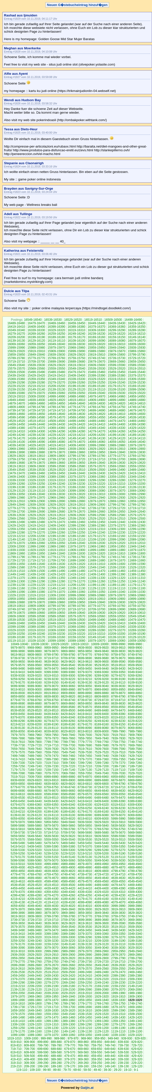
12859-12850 (137, 501)
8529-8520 (34, 710)
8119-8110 (51, 728)
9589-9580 (135, 661)
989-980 (59, 1038)
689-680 (56, 1049)
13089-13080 (96, 490)
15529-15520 (116, 368)
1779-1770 (85, 1003)
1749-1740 (135, 1003)
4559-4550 (118, 881)
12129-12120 (56, 539)
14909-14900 (96, 400)
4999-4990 (51, 864)
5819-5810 (18, 829)
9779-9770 (85, 654)
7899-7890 (18, 738)
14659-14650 (36, 414)
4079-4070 (118, 902)
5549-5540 (68, 839)
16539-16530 (53, 319)
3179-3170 (18, 944)
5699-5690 (85, 832)
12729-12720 (116, 508)
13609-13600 (36, 466)
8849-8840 (34, 696)
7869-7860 (68, 738)
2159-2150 (118, 986)
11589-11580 (16, 567)
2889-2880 (101, 954)
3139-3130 (85, 944)
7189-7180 (135, 766)
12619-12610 (56, 515)
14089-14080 (56, 442)
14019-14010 (56, 445)
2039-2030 (51, 993)
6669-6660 (68, 790)
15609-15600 (96, 365)
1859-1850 (85, 1000)
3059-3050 (85, 947)
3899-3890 (18, 913)
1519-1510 (118, 1014)
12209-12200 (36, 536)
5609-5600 (101, 836)
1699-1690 (85, 1007)
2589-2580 (68, 968)
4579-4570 (85, 881)
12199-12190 (56, 536)
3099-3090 (18, 947)
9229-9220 (68, 679)
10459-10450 (36, 623)
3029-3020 (135, 947)
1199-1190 (118, 1028)
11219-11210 (56, 585)
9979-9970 (18, 647)
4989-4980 (68, 864)
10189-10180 (16, 637)
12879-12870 (96, 501)
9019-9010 (18, 689)
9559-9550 (51, 665)
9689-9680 (101, 658)
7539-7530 (85, 752)
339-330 (123, 1059)
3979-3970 (18, 909)
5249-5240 (34, 853)
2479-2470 (118, 972)
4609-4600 (34, 881)
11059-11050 (96, 592)
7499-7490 (18, 756)
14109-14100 (16, 442)
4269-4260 (68, 895)
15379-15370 (137, 375)
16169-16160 (96, 337)
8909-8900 (68, 693)
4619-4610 (18, 881)
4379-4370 (18, 892)
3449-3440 (101, 930)
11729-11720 (16, 560)
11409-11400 (96, 574)
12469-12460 (76, 522)
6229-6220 (135, 808)
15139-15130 (56, 389)
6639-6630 (118, 790)
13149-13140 (116, 487)
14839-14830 (96, 403)
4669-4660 (68, 878)
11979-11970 (76, 546)
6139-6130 (18, 815)
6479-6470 (118, 797)
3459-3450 (85, 930)
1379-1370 (85, 1021)
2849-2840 (34, 958)
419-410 (15, 1059)
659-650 (96, 1049)
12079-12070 (16, 543)
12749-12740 (76, 508)
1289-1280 (101, 1024)
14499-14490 (76, 421)
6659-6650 (85, 790)
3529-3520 (101, 927)
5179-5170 (18, 857)
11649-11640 (36, 564)
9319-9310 (51, 675)
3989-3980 (135, 906)
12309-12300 (116, 529)
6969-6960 (101, 777)
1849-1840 (101, 1000)
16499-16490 (133, 319)
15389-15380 (116, 375)
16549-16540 (33, 319)
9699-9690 (85, 658)
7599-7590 (118, 749)
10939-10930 (56, 599)
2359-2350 (51, 979)
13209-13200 (137, 483)
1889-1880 (34, 1000)
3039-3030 (118, 947)
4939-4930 (18, 867)
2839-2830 (51, 958)
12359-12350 (16, 529)
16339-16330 (36, 330)
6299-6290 (18, 808)
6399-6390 (118, 801)
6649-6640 (101, 790)
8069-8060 (135, 728)
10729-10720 (56, 609)
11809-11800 (137, 553)
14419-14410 (96, 424)
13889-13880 (36, 452)
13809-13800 (56, 456)
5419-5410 (18, 846)
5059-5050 (85, 860)
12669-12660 (96, 511)
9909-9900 (135, 647)
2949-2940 (135, 951)
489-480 (56, 1056)
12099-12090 (116, 539)
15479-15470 (76, 372)
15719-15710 (16, 361)
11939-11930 (16, 550)
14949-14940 (16, 400)
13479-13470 (16, 473)
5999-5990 (118, 818)
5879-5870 (51, 825)
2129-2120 (34, 989)
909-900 (29, 1042)
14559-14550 (96, 417)
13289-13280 (116, 480)
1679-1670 (118, 1007)
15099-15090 (137, 389)
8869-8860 (135, 693)
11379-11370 (16, 578)
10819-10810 (16, 606)
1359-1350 (118, 1021)
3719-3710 (51, 920)
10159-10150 (76, 637)
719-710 (15, 1049)
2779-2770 (18, 961)
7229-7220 (68, 766)
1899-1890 (18, 1000)
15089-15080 (16, 393)
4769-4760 (34, 874)
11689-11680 (96, 560)
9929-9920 (101, 647)
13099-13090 (76, 490)
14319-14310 (16, 431)
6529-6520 (34, 797)
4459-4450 (18, 888)
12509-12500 (137, 518)
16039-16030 (76, 344)
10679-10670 (16, 613)
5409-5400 (34, 846)
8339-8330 (85, 717)
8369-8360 (34, 717)
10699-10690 (116, 609)
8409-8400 (101, 714)
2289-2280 (34, 982)
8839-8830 (51, 696)
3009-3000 (34, 951)
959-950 (99, 1038)
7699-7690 (85, 745)
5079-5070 (51, 860)
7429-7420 (135, 756)
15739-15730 (116, 358)
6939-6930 (18, 780)
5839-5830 (118, 825)
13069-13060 (137, 490)
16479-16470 (36, 323)
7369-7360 (101, 759)
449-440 (109, 1056)
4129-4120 (34, 902)
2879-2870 (118, 954)
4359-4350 (51, 892)
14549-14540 (116, 417)
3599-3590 (118, 923)
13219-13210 (116, 483)
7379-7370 (85, 759)
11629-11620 (76, 564)
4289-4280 (34, 895)
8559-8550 (118, 707)
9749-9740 (135, 654)
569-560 (83, 1052)
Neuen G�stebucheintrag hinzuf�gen (77, 5)
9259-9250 (18, 679)
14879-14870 (16, 403)
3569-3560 (34, 927)
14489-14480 (96, 421)
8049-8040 (34, 731)
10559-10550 (116, 616)
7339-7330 (18, 763)
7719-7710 (51, 745)
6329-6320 (101, 804)
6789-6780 (135, 783)
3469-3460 (68, 930)
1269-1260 (135, 1024)
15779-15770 (36, 358)
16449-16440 (96, 323)
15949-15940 (116, 347)
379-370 (69, 1059)
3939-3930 (85, 909)
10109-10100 (36, 640)
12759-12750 (56, 508)
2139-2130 (18, 989)
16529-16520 (73, 319)
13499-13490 (116, 469)
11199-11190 (96, 585)
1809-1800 (34, 1003)
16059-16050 (36, 344)
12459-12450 (96, 522)
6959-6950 (118, 777)
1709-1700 (68, 1007)
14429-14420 (76, 424)
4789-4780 (135, 871)
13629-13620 (137, 463)
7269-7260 (135, 763)
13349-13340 (137, 476)
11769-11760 (76, 557)
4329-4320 (101, 892)
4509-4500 (68, 885)
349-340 (109, 1059)
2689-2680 (34, 965)
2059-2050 (18, 993)
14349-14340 (96, 428)
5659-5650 (18, 836)
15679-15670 (96, 361)
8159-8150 (118, 724)
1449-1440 (101, 1017)
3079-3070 (51, 947)
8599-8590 (51, 707)
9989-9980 (135, 644)
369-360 (83, 1059)
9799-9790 (51, 654)
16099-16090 (96, 340)
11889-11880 (116, 550)
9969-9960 (34, 647)
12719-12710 (137, 508)
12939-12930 (116, 497)
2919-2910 (51, 954)
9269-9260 (135, 675)
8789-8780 (135, 696)
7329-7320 (34, 763)
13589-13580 (76, 466)
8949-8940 (135, 689)
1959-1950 (51, 996)
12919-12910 (16, 501)
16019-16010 (116, 344)
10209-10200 (116, 633)
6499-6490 (85, 797)
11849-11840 (56, 553)
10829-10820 (137, 602)
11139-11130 (76, 588)
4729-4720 (101, 874)
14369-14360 (56, 428)
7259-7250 (18, 766)
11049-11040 (116, 592)
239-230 (123, 1063)
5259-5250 (18, 853)
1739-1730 (18, 1007)
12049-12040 (76, 543)
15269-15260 (76, 382)
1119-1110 (118, 1031)
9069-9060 (68, 686)
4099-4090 (85, 902)
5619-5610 (85, 836)
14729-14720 (36, 410)
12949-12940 (96, 497)
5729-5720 (34, 832)
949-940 (113, 1038)
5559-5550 (51, 839)
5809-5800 (34, 829)
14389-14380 (16, 428)
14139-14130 (96, 438)
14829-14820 (116, 403)
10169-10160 (56, 637)
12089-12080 (137, 539)
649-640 (109, 1049)
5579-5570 (18, 839)
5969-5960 (34, 822)
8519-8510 (51, 710)
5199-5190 (118, 853)
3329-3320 (34, 937)
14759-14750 (116, 407)
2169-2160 (101, 986)
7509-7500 (135, 752)
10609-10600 (16, 616)
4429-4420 (68, 888)
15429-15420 (36, 375)
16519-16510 (93, 319)
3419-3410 (18, 934)
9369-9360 (101, 672)
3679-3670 (118, 920)
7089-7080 (34, 773)
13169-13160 (76, 487)
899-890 (42, 1042)
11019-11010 (36, 595)
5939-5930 (85, 822)
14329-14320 (137, 428)
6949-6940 (135, 777)
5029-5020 (135, 860)
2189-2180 (68, 986)
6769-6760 (34, 787)
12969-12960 (56, 497)
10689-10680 (137, 609)
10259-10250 (16, 633)
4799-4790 (118, 871)
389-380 (56, 1059)
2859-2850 (18, 958)
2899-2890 (85, 954)
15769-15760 (56, 358)
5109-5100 (135, 857)
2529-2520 (34, 972)
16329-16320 (56, 330)
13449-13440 (76, 473)
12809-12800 (96, 504)
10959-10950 (16, 599)
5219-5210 (85, 853)
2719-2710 (118, 961)
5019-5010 (18, 864)
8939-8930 (18, 693)
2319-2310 (118, 979)
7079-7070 (51, 773)
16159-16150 (116, 337)
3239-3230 (51, 940)
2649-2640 (101, 965)
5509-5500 (135, 839)
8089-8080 (101, 728)
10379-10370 (56, 626)
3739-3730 (18, 920)
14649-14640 (56, 414)
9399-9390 (51, 672)
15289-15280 (36, 382)
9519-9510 (118, 665)
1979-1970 (18, 996)
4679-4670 (51, 878)
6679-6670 (51, 790)
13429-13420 (116, 473)
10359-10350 (96, 626)
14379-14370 (36, 428)
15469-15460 (96, 372)
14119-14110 (137, 438)
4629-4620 (135, 878)
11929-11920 (36, 550)
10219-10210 (96, 633)
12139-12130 (36, 539)
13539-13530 (36, 469)
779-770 (69, 1045)
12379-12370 (116, 525)
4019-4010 (85, 906)
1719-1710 (51, 1007)
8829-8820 (68, 696)
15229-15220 (16, 386)
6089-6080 (101, 815)
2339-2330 (85, 979)
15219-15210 (36, 386)
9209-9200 (101, 679)
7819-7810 (18, 742)
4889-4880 (101, 867)
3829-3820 (135, 913)
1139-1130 (85, 1031)
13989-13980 (116, 445)
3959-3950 (51, 909)
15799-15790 (137, 354)
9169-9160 (34, 682)
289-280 (56, 1063)
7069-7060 (68, 773)
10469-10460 (16, 623)
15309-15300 (137, 379)
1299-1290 (85, 1024)
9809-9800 (34, 654)
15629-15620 (56, 365)
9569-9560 (34, 665)
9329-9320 (34, 675)
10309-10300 (56, 630)
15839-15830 (56, 354)
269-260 (83, 1063)
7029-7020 (135, 773)
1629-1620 (68, 1010)
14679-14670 (137, 410)
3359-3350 (118, 934)
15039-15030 (116, 393)
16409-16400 (36, 326)
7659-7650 (18, 749)
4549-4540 (135, 881)
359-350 (96, 1059)
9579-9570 (18, 665)
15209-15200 (56, 386)
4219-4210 (18, 899)
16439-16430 (116, 323)
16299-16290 (116, 330)
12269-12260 (56, 532)
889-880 (56, 1042)
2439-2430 (51, 975)
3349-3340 (135, 934)
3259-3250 (18, 940)
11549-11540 (96, 567)
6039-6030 (51, 818)
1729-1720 (34, 1007)
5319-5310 (51, 850)
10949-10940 (36, 599)
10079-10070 (96, 640)
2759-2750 (51, 961)
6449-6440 (34, 801)
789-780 (56, 1045)
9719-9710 (51, 658)
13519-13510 (76, 469)
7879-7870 (51, 738)
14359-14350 (76, 428)
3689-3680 (101, 920)
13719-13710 (96, 459)
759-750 (96, 1045)
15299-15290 (16, 382)
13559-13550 (137, 466)
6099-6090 (85, 815)
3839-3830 (118, 913)
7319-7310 (51, 763)
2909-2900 (68, 954)
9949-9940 (68, 647)
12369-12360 (137, 525)
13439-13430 (96, 473)
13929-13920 (96, 449)
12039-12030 (96, 543)
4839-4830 (51, 871)
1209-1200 (101, 1028)
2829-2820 (68, 958)
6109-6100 (68, 815)
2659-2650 (85, 965)
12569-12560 (16, 518)
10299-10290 (76, 630)
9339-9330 (18, 675)
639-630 (123, 1049)
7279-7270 (118, 763)
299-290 (42, 1063)
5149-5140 (68, 857)
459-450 (96, 1056)
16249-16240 (76, 333)
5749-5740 (135, 829)
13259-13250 (36, 483)
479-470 (69, 1056)
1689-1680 (101, 1007)
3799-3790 (51, 916)
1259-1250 (18, 1028)
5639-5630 (51, 836)
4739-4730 (85, 874)
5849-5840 (101, 825)
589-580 (56, 1052)
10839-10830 (116, 602)
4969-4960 (101, 864)
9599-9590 (118, 661)
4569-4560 (101, 881)
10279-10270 (116, 630)
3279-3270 (118, 937)
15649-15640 (16, 365)
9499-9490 (18, 668)
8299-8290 (18, 721)
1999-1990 (118, 993)
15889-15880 (96, 351)
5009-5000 (34, 864)
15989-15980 (36, 347)
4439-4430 (51, 888)
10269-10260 (137, 630)
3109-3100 (135, 944)
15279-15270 (56, 382)
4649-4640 (101, 878)
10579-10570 (76, 616)
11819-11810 (116, 553)
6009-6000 (101, 818)
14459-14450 (16, 424)
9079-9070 (51, 686)
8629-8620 (135, 703)
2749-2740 (68, 961)
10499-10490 (96, 620)
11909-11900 (76, 550)
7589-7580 (135, 749)
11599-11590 (137, 564)
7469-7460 (68, 756)
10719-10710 (76, 609)
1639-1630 (51, 1010)
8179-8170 (85, 724)
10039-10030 (40, 644)
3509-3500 (135, 927)
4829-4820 (68, 871)
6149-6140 (135, 811)
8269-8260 (68, 721)
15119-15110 (96, 389)
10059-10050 (137, 640)
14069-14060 (96, 442)
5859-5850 (85, 825)
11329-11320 (116, 578)
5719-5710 (51, 832)
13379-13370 (76, 476)
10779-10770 (96, 606)
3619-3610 (85, 923)
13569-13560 (116, 466)
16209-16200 (16, 337)
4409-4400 (101, 888)
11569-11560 (56, 567)
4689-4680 (34, 878)
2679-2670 (51, 965)
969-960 (86, 1038)
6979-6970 (85, 777)
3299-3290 (85, 937)
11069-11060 (76, 592)
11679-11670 (116, 560)
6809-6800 (101, 783)
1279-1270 (118, 1024)
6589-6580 (68, 794)
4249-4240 (101, 895)
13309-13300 (76, 480)
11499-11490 (56, 571)
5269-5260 (135, 850)
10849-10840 (96, 602)
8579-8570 (85, 707)
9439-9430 (118, 668)
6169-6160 (101, 811)
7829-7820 (135, 738)
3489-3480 (34, 930)
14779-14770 (76, 407)
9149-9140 (68, 682)
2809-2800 (101, 958)
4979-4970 (85, 864)
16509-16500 (113, 319)
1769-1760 (101, 1003)
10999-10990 (76, 595)
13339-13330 (16, 480)
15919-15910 (36, 351)
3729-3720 (34, 920)
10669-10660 (36, 613)
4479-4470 (118, 885)
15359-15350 (36, 379)
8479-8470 (118, 710)
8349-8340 (68, 717)
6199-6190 (51, 811)
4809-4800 (101, 871)
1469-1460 (68, 1017)
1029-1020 (135, 1035)
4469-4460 (135, 885)
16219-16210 (137, 333)
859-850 (96, 1042)
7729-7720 (34, 745)
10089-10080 (76, 640)
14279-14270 (96, 431)
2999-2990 (51, 951)
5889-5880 (34, 825)
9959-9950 (51, 647)
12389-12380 (96, 525)
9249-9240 (34, 679)
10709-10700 (96, 609)
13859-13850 (96, 452)
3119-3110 (118, 944)
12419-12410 (36, 525)
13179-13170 (56, 487)
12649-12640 (137, 511)
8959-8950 (118, 689)
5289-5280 (101, 850)
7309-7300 (68, 763)
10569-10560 (96, 616)
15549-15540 (76, 368)
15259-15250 (96, 382)
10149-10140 (96, 637)
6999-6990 (51, 777)
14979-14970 (96, 396)
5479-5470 (51, 843)
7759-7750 (118, 742)
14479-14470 (116, 421)
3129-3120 (101, 944)
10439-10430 (76, 623)
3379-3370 (85, 934)
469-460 (83, 1056)
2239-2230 (118, 982)
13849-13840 (116, 452)
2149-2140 (135, 986)
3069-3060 (68, 947)
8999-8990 (51, 689)
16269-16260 (36, 333)
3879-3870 (51, 913)
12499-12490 (16, 522)
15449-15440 (137, 372)
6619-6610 (18, 794)
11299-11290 (36, 581)
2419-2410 (85, 975)
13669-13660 (56, 463)
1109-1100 (135, 1031)
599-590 (42, 1052)
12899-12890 (56, 501)
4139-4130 (18, 902)
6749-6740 (68, 787)
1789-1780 (68, 1003)
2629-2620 (135, 965)
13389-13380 (56, 476)
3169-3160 (34, 944)
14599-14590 (16, 417)
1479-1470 (51, 1017)
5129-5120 (101, 857)
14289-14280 (76, 431)
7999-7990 (118, 731)
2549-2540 (135, 968)
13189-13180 (36, 487)
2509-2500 (68, 972)
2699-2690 (18, 965)
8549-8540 (135, 707)
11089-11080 (36, 592)
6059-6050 (18, 818)
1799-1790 (51, 1003)
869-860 (83, 1042)
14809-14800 (16, 407)
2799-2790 (118, 958)
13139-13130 (137, 487)
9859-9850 (85, 651)
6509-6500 (68, 797)
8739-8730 (85, 700)
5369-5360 (101, 846)
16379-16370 (96, 326)
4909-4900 (68, 867)
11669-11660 (137, 560)
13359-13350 (116, 476)
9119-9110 (118, 682)
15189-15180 (96, 386)
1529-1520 (101, 1014)
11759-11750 (96, 557)
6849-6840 (34, 783)
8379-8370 (18, 717)
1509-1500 (135, 1014)
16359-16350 (137, 326)
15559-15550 (56, 368)
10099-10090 (56, 640)
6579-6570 (85, 794)
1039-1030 (118, 1035)
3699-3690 (85, 920)
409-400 (29, 1059)
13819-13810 (36, 456)
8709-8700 (135, 700)
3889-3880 (34, 913)
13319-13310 (56, 480)
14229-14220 (56, 435)
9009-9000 (34, 689)
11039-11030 (137, 592)
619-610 (15, 1052)
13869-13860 (76, 452)
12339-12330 (56, 529)
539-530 (123, 1052)
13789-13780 (96, 456)
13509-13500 (96, 469)
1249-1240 (34, 1028)
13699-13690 (137, 459)
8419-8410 (85, 714)
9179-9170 (18, 682)
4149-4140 (135, 899)
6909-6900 (68, 780)
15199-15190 (76, 386)
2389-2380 (135, 975)
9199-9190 (118, 679)
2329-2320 (101, 979)
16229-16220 (116, 333)
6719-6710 (118, 787)
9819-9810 (18, 654)
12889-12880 (76, 501)
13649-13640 (96, 463)
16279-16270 (16, 333)
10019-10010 (80, 644)
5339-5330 (18, 850)
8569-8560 (101, 707)
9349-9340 (135, 672)
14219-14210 (76, 435)
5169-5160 (34, 857)
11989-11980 (56, 546)
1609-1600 (101, 1010)
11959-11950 (116, 546)
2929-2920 (34, 954)
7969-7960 (34, 735)
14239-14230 (36, 435)
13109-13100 (56, 490)
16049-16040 (56, 344)
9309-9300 (68, 675)
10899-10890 (137, 599)
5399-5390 (51, 846)
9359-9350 (118, 672)
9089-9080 (34, 686)
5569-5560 (34, 839)
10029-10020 (60, 644)
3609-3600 (101, 923)
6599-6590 (51, 794)
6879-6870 (118, 780)
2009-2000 (101, 993)
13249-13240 (56, 483)
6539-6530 (18, 797)
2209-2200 (34, 986)
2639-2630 (118, 965)
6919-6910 (51, 780)
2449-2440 (34, 975)
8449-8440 (34, 714)
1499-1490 (18, 1017)
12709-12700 (16, 511)
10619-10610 (137, 613)
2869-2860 (135, 954)
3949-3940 (68, 909)
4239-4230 (118, 895)
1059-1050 (85, 1035)
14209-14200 (96, 435)
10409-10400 (137, 623)
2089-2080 (101, 989)
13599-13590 (56, 466)
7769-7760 (101, 742)
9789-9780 (68, 654)
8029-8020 (68, 731)
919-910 (15, 1042)
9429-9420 (135, 668)
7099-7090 (18, 773)
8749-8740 (68, 700)
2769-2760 (34, 961)
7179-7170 (18, 770)
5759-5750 (118, 829)
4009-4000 (101, 906)
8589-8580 (68, 707)
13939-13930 (76, 449)
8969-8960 (101, 689)
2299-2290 (18, 982)
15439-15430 (16, 375)
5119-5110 (118, 857)
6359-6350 (51, 804)
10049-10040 (19, 644)
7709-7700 (68, 745)
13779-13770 (116, 456)
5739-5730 (18, 832)
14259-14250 (137, 431)
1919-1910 (118, 996)
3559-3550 (51, 927)
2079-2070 (118, 989)
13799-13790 (76, 456)
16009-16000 (137, 344)
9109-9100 (135, 682)
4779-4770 (18, 874)
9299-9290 (85, 675)
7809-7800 (34, 742)
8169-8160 (101, 724)
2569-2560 (101, 968)
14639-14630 (76, 414)
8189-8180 (68, 724)
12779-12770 (16, 508)
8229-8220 (135, 721)
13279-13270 (137, 480)
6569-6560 (101, 794)
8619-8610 (18, 707)
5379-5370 (85, 846)
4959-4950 (118, 864)
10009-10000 (100, 644)
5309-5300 (68, 850)
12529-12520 (96, 518)
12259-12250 (76, 532)
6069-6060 (135, 815)
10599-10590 (36, 616)
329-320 (136, 1059)
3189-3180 (135, 940)
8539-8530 (18, 710)
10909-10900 (116, 599)
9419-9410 (18, 672)
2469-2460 (135, 972)
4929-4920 (34, 867)
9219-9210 (85, 679)
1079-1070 (51, 1035)
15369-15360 (16, 379)
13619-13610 (16, 466)
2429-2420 (68, 975)
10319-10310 (36, 630)
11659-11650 (16, 564)
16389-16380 (76, 326)
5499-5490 (18, 843)
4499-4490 (85, 885)
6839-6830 (51, 783)
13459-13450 (56, 473)
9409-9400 (34, 672)
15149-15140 (36, 389)
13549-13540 (16, 469)
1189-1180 (135, 1028)
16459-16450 (76, 323)
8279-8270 (51, 721)
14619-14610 (116, 414)
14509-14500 (56, 421)
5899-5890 (18, 825)
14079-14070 (76, 442)
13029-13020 (76, 494)
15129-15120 (76, 389)
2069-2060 (135, 989)
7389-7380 (68, 759)
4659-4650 (85, 878)
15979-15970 (56, 347)
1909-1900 (135, 996)
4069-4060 (135, 902)
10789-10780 (76, 606)
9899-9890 (18, 651)
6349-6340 (68, 804)
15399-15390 (96, 375)
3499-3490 (18, 930)
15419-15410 (56, 375)
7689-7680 (101, 745)
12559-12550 (36, 518)
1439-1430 (118, 1017)
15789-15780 (16, 358)
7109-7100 (135, 770)
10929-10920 (76, 599)
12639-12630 (16, 515)
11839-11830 (76, 553)
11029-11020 (16, 595)
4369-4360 (34, 892)
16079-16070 (137, 340)
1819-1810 (18, 1003)
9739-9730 (18, 658)
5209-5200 (101, 853)
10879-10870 (36, 602)
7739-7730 (18, 745)
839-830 (123, 1042)
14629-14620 (96, 414)
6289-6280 (34, 808)
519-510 (15, 1056)
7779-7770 (85, 742)
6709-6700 (135, 787)
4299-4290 (18, 895)
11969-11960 (96, 546)
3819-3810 (18, 916)
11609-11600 (116, 564)
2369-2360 (34, 979)
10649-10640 (76, 613)
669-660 (83, 1049)
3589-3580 (135, 923)
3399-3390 (51, 934)
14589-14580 (36, 417)
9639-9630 (51, 661)
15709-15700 (36, 361)
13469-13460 (36, 473)
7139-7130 (85, 770)
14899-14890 (116, 400)
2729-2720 (101, 961)
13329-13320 (36, 480)
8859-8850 (18, 696)
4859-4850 (18, 871)
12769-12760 (36, 508)
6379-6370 (18, 804)
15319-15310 (116, 379)
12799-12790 (116, 504)
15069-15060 (56, 393)
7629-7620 (68, 749)
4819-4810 (85, 871)
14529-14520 (16, 421)
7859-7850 (85, 738)
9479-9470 (51, 668)
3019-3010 (18, 951)
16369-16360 (116, 326)
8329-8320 (101, 717)
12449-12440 (116, 522)
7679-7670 (118, 745)
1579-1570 (18, 1014)
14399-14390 (137, 424)
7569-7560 (34, 752)
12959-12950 (76, 497)
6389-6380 (135, 801)
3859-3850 (85, 913)
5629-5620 (68, 836)
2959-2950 (118, 951)
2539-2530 (18, 972)
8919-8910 (51, 693)
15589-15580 (137, 365)
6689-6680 (34, 790)
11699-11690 (76, 560)
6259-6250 (85, 808)
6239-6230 (118, 808)
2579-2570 (85, 968)
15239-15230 (137, 382)
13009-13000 (116, 494)
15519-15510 (137, 368)
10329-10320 (16, 630)
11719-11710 (36, 560)
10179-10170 (36, 637)
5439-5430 (118, 843)
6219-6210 (18, 811)
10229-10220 (76, 633)
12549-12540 (56, 518)
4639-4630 (118, 878)
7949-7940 (68, 735)
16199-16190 (36, 337)
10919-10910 (96, 599)
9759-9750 (118, 654)
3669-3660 (135, 920)
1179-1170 (18, 1031)
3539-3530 (85, 927)
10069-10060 (116, 640)
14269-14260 (116, 431)
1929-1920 (101, 996)
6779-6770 (18, 787)
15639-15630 (36, 365)
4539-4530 (18, 885)
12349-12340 (36, 529)
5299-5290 (85, 850)
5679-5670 (118, 832)
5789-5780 (68, 829)
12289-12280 (16, 532)
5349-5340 (135, 846)
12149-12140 (16, 539)
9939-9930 (85, 647)
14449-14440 (36, 424)
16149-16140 (137, 337)
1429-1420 (135, 1017)
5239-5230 (51, 853)
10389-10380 (36, 626)
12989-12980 (16, 497)
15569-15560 (36, 368)
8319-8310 (118, 717)
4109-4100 (68, 902)
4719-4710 (118, 874)
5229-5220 (68, 853)
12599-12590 (96, 515)
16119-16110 (56, 340)
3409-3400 (34, 934)
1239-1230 (51, 1028)
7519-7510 (118, 752)
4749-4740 (68, 874)
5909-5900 (135, 822)
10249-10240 (36, 633)
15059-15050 (76, 393)
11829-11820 (96, 553)
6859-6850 (18, 783)
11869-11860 (16, 553)
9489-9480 (34, 668)
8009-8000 (101, 731)
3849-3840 (101, 913)
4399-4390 (118, 888)
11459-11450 (137, 571)
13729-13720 (76, 459)
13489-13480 (137, 469)
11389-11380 (137, 574)
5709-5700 (68, 832)
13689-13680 (16, 463)
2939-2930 (18, 954)
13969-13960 (16, 449)
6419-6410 (85, 801)
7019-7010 (18, 777)
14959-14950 (137, 396)
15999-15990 (16, 347)
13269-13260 (16, 483)
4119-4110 (51, 902)
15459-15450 (116, 372)
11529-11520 (137, 567)
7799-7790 (51, 742)
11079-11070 (56, 592)
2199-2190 (51, 986)
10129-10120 (137, 637)
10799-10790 (56, 606)
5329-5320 (34, 850)
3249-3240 (34, 940)
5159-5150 (51, 857)
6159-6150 (118, 811)
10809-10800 (36, 606)
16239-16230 (96, 333)
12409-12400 (56, 525)
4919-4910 (51, 867)
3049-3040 (101, 947)
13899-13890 (16, 452)
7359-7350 (118, 759)
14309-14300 (36, 431)
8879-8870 (118, 693)
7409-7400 (34, 759)
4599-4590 (51, 881)
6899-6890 (85, 780)
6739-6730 (85, 787)
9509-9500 (135, 665)
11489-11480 (76, 571)
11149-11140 (56, 588)
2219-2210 (18, 986)
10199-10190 (137, 633)
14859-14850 (56, 403)
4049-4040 (34, 906)
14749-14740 (137, 407)
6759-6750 (51, 787)
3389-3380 (68, 934)
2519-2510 (51, 972)
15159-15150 (16, 389)
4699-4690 (18, 878)
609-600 (29, 1052)
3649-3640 (34, 923)
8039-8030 (51, 731)
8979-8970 (85, 689)
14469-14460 (137, 421)
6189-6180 (68, 811)
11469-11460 (116, 571)
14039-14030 (16, 445)
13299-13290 (96, 480)
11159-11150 (36, 588)
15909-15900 (56, 351)
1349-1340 (135, 1021)
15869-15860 (137, 351)
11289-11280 (56, 581)
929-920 (140, 1038)
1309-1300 (68, 1024)
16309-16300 (96, 330)
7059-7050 (85, 773)
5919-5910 (118, 822)
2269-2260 (68, 982)
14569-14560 (76, 417)
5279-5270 (118, 850)
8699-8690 (18, 703)
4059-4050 (18, 906)
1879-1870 (51, 1000)
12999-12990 (137, 494)
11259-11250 (116, 581)
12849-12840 (16, 504)
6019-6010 (85, 818)
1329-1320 (34, 1024)
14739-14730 (16, 410)
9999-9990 (118, 644)
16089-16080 (116, 340)
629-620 (136, 1049)
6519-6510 (51, 797)
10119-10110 (16, 640)
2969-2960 (101, 951)
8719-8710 (118, 700)
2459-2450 (18, 975)
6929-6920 (34, 780)
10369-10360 (76, 626)
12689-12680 (56, 511)
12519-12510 (116, 518)
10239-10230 (56, 633)
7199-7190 (118, 766)
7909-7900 (135, 735)
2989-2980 (68, 951)
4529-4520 (34, 885)
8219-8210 (18, 724)
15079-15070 (36, 393)
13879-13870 (56, 452)
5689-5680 (101, 832)
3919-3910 (118, 909)
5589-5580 (135, 836)
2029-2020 (68, 993)
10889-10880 (16, 602)
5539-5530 (85, 839)
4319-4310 (118, 892)
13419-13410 (137, 473)
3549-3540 (68, 927)
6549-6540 (135, 794)
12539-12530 (76, 518)
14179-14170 (16, 438)
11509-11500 (36, 571)
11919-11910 (56, 550)
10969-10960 (137, 595)
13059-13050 (16, 494)
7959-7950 (51, 735)
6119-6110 (51, 815)
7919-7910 (118, 735)
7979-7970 (18, 735)
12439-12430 (137, 522)
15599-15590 (116, 365)
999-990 (46, 1038)
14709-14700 (76, 410)
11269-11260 (96, 581)
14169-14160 (36, 438)
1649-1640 (34, 1010)
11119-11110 (116, 588)
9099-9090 (18, 686)
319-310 (15, 1063)
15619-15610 (76, 365)
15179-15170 (116, 386)
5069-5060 (68, 860)
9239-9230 (51, 679)
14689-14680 (116, 410)
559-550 (96, 1052)
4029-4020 (68, 906)
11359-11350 (56, 578)
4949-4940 (135, 864)
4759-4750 (51, 874)
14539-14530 (137, 417)
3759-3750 (118, 916)
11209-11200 (76, 585)
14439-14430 (56, 424)
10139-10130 (116, 637)
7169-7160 (34, 770)
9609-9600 (101, 661)
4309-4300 (135, 892)
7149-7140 (68, 770)
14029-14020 (36, 445)
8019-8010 (85, 731)
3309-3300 (68, 937)
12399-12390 (76, 525)
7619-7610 (85, 749)
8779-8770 (18, 700)
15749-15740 (96, 358)
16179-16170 (76, 337)
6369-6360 (34, 804)
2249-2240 (101, 982)
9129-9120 (101, 682)
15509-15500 (16, 372)
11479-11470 (96, 571)
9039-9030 (118, 686)
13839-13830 (137, 452)
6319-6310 (118, 804)
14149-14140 (76, 438)
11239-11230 (16, 585)
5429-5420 (135, 843)
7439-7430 (118, 756)
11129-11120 (96, 588)
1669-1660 (135, 1007)
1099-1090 (18, 1035)
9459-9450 (85, 668)
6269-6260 (68, 808)
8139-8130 (18, 728)
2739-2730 (85, 961)
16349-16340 (16, 330)
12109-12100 (96, 539)
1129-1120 (101, 1031)
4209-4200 (34, 899)
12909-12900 (36, 501)
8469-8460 (135, 710)
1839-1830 (118, 1000)
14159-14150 (56, 438)
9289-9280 (101, 675)
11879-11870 (137, 550)
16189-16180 (56, 337)
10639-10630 (96, 613)
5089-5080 (34, 860)
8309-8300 (135, 717)
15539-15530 (96, 368)
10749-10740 (16, 609)
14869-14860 (36, 403)
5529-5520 (101, 839)
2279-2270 (51, 982)
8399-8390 (118, 714)
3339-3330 (18, 937)
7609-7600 (101, 749)
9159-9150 (51, 682)
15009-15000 (36, 396)
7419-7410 (18, 759)
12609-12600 (76, 515)
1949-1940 (68, 996)
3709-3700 (68, 920)
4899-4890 (85, 867)
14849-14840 (76, 403)
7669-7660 (135, 745)
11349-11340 (76, 578)
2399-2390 (118, 975)
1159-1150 (51, 1031)
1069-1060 (68, 1035)
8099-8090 (85, 728)
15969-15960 (76, 347)
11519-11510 (16, 571)
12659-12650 (116, 511)
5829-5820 (135, 825)
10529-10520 (36, 620)
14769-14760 (96, 407)
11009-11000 (56, 595)
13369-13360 (96, 476)
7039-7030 (118, 773)
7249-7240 (34, 766)
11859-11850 (36, 553)
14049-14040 (137, 442)
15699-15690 (56, 361)
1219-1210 (85, 1028)
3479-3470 (51, 930)
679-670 (69, 1049)
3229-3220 (68, 940)
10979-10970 (116, 595)
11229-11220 (36, 585)
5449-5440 (101, 843)
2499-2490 (85, 972)
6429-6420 (68, 801)
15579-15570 (16, 368)
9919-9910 (118, 647)
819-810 (15, 1045)
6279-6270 (51, 808)
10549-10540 (137, 616)
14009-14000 (76, 445)
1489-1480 (34, 1017)
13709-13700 (116, 459)
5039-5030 (118, 860)
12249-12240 (96, 532)
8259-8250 (85, 721)
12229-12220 (137, 532)
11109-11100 (137, 588)
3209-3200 (101, 940)
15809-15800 (116, 354)
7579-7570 (18, 752)
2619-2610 (18, 968)
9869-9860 (68, 651)
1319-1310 (51, 1024)
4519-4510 (51, 885)
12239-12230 (116, 532)
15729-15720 (137, 358)
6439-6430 (51, 801)
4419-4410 (85, 888)
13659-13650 (76, 463)
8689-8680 (34, 703)
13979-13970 (137, 445)
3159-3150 (51, 944)
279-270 (69, 1063)
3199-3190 (118, 940)
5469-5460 (68, 843)
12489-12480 (36, 522)
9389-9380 (68, 672)
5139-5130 (85, 857)
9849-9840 (101, 651)
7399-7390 (51, 759)
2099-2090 (85, 989)
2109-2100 (68, 989)
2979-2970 (85, 951)
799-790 (42, 1045)
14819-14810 (137, 403)
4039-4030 (51, 906)
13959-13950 (36, 449)
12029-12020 (116, 543)
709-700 (29, 1049)
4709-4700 (135, 874)
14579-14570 (56, 417)
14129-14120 (116, 438)
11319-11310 (137, 578)
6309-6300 (135, 804)
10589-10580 (56, 616)
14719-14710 (56, 410)
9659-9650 (18, 661)
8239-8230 (118, 721)
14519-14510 (36, 421)
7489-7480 (34, 756)
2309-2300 (135, 979)
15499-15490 (36, 372)
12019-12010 (137, 543)
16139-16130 (16, 340)
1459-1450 (85, 1017)
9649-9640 (34, 661)
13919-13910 (116, 449)
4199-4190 (51, 899)
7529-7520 (101, 752)
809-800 (29, 1045)
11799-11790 (16, 557)
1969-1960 (34, 996)
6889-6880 (101, 780)
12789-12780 (137, 504)
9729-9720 (34, 658)
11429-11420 (56, 574)
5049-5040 (101, 860)
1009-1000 (31, 1038)
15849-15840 (36, 354)
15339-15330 (76, 379)
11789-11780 (36, 557)
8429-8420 (68, 714)
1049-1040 (101, 1035)
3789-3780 (68, 916)
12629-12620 (36, 515)
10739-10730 (36, 609)
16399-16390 (56, 326)
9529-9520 (101, 665)
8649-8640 (101, 703)
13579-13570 (96, 466)
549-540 (109, 1052)
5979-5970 (18, 822)
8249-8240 (101, 721)
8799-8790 (118, 696)
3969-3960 (34, 909)
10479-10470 (137, 620)
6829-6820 (68, 783)
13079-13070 (116, 490)
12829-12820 (56, 504)
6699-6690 (18, 790)
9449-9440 (101, 668)
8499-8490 (85, 710)
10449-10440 (56, 623)
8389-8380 (135, 714)
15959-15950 (96, 347)
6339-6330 (85, 804)
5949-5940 (68, 822)
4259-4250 (85, 895)
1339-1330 (18, 1024)
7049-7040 (101, 773)
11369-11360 (36, 578)
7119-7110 (118, 770)
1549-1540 (68, 1014)
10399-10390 (16, 626)
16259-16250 (56, 333)
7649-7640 (34, 749)
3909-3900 (135, 909)
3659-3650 (18, 923)
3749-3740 (135, 916)
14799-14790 (36, 407)
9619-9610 (85, 661)
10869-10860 (56, 602)
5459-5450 (85, 843)
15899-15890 (76, 351)
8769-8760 (34, 700)
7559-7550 (51, 752)
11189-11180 (116, 585)
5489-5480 (34, 843)
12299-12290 (137, 529)
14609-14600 (137, 414)
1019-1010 (14, 1038)
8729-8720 (101, 700)
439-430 (123, 1056)
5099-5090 (18, 860)
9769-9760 (101, 654)
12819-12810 (76, 504)
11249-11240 (137, 581)
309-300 (29, 1063)
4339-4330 (85, 892)
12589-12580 (116, 515)
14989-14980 (76, 396)
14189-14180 (137, 435)
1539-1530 (85, 1014)
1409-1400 (34, 1021)
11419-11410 (76, 574)
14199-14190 (116, 435)
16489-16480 (16, 323)
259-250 (96, 1063)
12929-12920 (137, 497)
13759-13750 (16, 459)
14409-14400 (116, 424)
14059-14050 (116, 442)
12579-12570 (137, 515)
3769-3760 (101, 916)
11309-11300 (16, 581)
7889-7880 (34, 738)
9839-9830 (118, 651)
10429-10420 (96, 623)
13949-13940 (56, 449)
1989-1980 (135, 993)
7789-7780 (68, 742)
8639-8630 (118, 703)
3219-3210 (85, 940)
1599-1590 (118, 1010)
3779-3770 (85, 916)
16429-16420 (137, 323)
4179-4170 (85, 899)
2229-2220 (135, 982)
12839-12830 (36, 504)
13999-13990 (96, 445)
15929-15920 (16, 351)
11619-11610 (96, 564)
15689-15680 (76, 361)
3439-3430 (118, 930)
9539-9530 (85, 665)
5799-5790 (51, 829)
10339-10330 (137, 626)
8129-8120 (34, 728)
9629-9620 (68, 661)
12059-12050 (56, 543)
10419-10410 (116, 623)
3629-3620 (68, 923)
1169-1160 (34, 1031)
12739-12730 (96, 508)
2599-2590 (51, 968)
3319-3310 (51, 937)
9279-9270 (118, 675)
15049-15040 (96, 393)
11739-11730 (137, 557)
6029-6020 (68, 818)
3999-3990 (118, 906)
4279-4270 (51, 895)
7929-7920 (101, 735)
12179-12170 (96, 536)
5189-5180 (135, 853)
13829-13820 (16, 456)
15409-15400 (76, 375)
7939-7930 (85, 735)
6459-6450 (18, 801)
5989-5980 (135, 818)
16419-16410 (16, 326)
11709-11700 (56, 560)
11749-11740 (116, 557)
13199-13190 (16, 487)
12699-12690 (36, 511)
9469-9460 (68, 668)
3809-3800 (34, 916)
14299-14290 (56, 431)
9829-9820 (135, 651)
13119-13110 (36, 490)
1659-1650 (18, 1010)
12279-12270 (36, 532)
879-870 (69, 1042)
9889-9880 (34, 651)
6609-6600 (34, 794)
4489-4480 (101, 885)
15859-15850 (16, 354)
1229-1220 (68, 1028)
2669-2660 (68, 965)
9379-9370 (85, 672)
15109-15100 (116, 389)
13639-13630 (116, 463)
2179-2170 (85, 986)
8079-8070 (118, 728)
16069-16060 (16, 344)
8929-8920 (34, 693)
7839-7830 (118, 738)
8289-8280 (34, 721)
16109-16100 (76, 340)
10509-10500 (76, 620)
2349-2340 (68, 979)
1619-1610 (85, 1010)
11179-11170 (137, 585)
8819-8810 (85, 696)
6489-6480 (101, 797)
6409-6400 (101, 801)
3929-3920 (101, 909)
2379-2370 (18, 979)
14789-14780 (56, 407)
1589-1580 (135, 1010)
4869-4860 (135, 867)
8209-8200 (34, 724)
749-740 (109, 1045)
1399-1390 (51, 1021)
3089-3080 (34, 947)
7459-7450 (85, 756)
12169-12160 (116, 536)
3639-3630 (51, 923)
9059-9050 (85, 686)
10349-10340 (116, 626)
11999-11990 (36, 546)
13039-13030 (56, 494)
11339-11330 (96, 578)
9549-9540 (68, 665)
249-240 (109, 1063)
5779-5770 (85, 829)
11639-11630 (56, 564)
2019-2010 (85, 993)
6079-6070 (118, 815)
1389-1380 (68, 1021)
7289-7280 (101, 763)
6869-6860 (135, 780)
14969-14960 (116, 396)
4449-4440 (34, 888)
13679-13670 (36, 463)
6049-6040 (34, 818)
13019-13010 (96, 494)
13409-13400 (16, 476)
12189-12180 (76, 536)
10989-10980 (96, 595)
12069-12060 (36, 543)
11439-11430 (36, 574)
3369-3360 (101, 934)
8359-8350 (51, 717)
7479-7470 (51, 756)
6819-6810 (85, 783)
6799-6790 (118, 783)
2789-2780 (135, 958)
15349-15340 (56, 379)
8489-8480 (101, 710)
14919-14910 (76, 400)
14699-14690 (96, 410)
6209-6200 (34, 811)
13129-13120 (16, 490)
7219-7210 (85, 766)
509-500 (29, 1056)
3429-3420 (135, 930)
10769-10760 (116, 606)
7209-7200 (101, 766)
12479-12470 (56, 522)
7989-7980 (135, 731)
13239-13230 (76, 483)
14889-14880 (137, 400)
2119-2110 (51, 989)
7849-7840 (101, 738)
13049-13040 (36, 494)
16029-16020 (96, 344)
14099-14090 (36, 442)
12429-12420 (16, 525)
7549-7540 (68, 752)
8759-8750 (51, 700)
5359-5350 (118, 846)
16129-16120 (36, 340)
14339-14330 (116, 428)
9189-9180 (135, 679)
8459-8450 (18, 714)
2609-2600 (34, 968)
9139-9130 (85, 682)
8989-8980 (68, 689)
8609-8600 (34, 707)
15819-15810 (96, 354)
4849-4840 (34, 871)
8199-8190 (51, 724)
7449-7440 (101, 756)
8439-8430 (51, 714)
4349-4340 (68, 892)
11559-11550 (76, 567)
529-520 (136, 1052)
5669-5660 (135, 832)
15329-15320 (96, 379)
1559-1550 (51, 1014)
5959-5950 (51, 822)
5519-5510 (118, 839)
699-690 (42, 1049)
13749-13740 (36, 459)
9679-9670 (118, 658)
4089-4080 (101, 902)
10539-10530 (16, 620)
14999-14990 (56, 396)
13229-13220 (96, 483)
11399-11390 (116, 574)
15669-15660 (116, 361)
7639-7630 (51, 749)
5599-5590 (118, 836)
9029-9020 (135, 686)
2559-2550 (118, 968)
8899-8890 (85, 693)
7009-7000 (34, 777)
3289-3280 (101, 937)
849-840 (109, 1042)
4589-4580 (68, 881)
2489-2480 (101, 972)
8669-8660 (68, 703)
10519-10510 (56, 620)
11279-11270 (76, 581)
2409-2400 (101, 975)
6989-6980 (68, 777)
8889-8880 (101, 693)
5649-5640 (34, 836)
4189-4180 (68, 899)
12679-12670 (76, 511)
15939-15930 (137, 347)
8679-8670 (51, 703)
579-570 (69, 1052)
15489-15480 (56, 372)
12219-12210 (16, 536)
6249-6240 (101, 808)
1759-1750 (118, 1003)
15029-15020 (137, 393)
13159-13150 (96, 487)
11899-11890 (96, 550)
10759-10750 (137, 606)
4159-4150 (118, 899)
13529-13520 (56, 469)
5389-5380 (68, 846)
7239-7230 (51, 766)
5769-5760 (101, 829)
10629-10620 (116, 613)
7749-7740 (135, 742)
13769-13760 (137, 456)
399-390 (42, 1059)
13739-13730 (56, 459)
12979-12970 (36, 497)
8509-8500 (68, 710)
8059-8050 (18, 731)
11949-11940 (137, 546)
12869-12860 (116, 501)
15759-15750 (76, 358)
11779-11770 (56, 557)
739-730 (123, 1045)
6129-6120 (34, 815)
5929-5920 (101, 822)
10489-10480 (116, 620)
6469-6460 (135, 797)
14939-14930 (36, 400)
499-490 (42, 1056)
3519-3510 (118, 927)
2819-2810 (85, 958)
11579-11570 (36, 567)
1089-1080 (34, 1035)
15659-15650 (137, 361)
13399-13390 (36, 476)
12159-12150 (137, 536)
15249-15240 (116, 382)
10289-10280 (96, 630)
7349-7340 (135, 759)
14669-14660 (16, 414)
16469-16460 (56, 323)
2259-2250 (85, 982)
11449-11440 (16, 574)
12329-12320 (76, 529)
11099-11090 (16, 592)
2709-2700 (135, 961)
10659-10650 (56, 613)
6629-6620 (135, 790)
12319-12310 (96, 529)
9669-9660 (135, 658)
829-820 (136, 1042)
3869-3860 (68, 913)
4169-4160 (101, 899)
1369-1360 (101, 1021)
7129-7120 (101, 770)
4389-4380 (135, 888)
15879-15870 (116, 351)
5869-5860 (68, 825)
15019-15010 (16, 396)
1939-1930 (85, 996)
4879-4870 (118, 867)
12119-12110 (76, 539)
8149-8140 (135, 724)
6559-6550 (118, 794)
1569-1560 (34, 1014)
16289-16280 (137, 330)
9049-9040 (101, 686)
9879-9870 (51, 651)
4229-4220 (135, 895)
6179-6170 (85, 811)
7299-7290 (85, 763)
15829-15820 (76, 354)
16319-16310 (76, 330)
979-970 (73, 1038)
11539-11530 (116, 567)
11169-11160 (16, 588)
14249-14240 (16, 435)
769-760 (83, 1045)
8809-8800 (101, 696)
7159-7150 (51, 770)
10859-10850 (76, 602)
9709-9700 (68, 658)
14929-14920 (56, 400)
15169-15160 (137, 386)
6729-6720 (101, 787)
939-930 (126, 1038)
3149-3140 (68, 944)
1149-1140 (68, 1031)
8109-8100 (68, 728)
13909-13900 (137, 449)
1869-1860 (68, 1000)
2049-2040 (34, 993)
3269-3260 (135, 937)
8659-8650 (85, 703)
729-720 (136, 1045)
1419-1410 (18, 1021)
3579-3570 (18, 927)
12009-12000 (16, 546)
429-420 (136, 1056)
